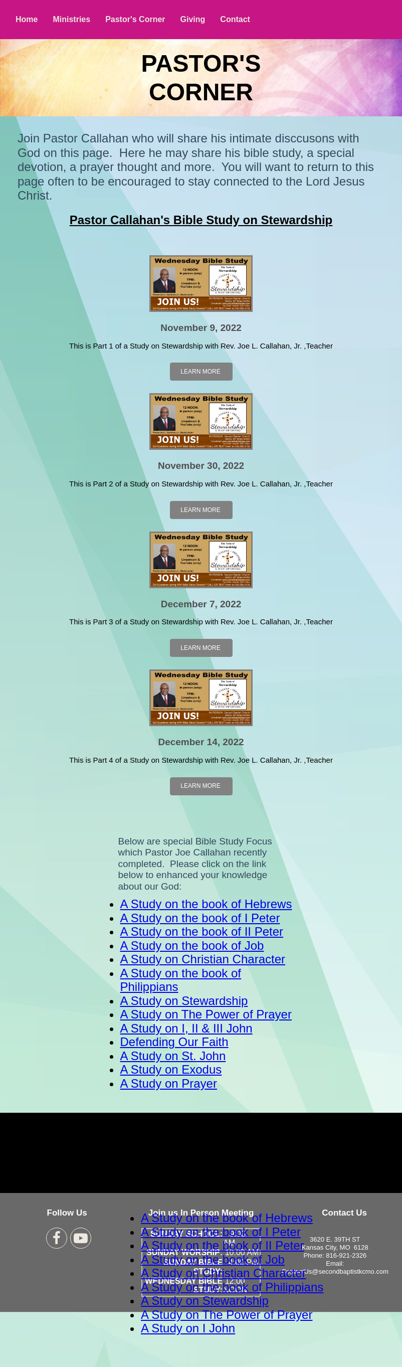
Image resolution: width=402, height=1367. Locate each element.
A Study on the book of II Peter (202, 931)
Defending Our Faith (174, 1042)
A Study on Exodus (171, 1069)
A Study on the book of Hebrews (206, 904)
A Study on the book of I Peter (200, 918)
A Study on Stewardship (184, 1000)
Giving (193, 19)
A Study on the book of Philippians (232, 1287)
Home (27, 19)
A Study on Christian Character (203, 959)
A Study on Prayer (168, 1083)
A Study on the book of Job (192, 945)
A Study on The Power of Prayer (206, 1014)
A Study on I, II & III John (186, 1028)
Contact (235, 19)
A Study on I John (188, 1328)
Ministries (71, 19)
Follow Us (67, 1213)
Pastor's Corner (135, 19)
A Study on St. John (173, 1056)
